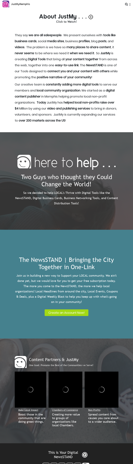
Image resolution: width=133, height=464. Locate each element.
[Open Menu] (130, 4)
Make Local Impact (28, 410)
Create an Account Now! (66, 313)
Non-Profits (94, 410)
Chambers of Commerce (65, 410)
